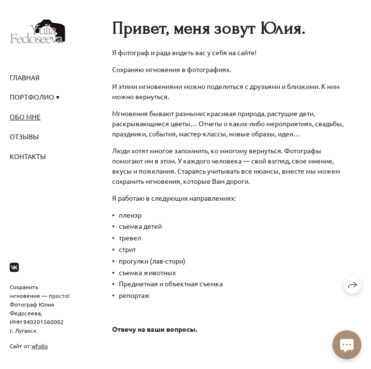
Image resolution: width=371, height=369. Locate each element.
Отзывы (24, 136)
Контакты (28, 156)
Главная (25, 77)
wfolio (39, 346)
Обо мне (25, 116)
